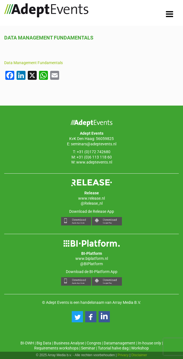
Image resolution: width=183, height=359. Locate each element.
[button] (77, 316)
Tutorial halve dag (113, 348)
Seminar (88, 348)
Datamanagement (119, 343)
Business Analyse (69, 343)
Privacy (123, 355)
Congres (94, 343)
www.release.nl (91, 198)
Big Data (43, 343)
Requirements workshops (56, 348)
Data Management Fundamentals (33, 62)
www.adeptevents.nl (94, 162)
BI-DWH (27, 343)
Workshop (140, 348)
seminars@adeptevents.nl (93, 144)
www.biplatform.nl (91, 258)
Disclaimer (139, 355)
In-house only (149, 343)
